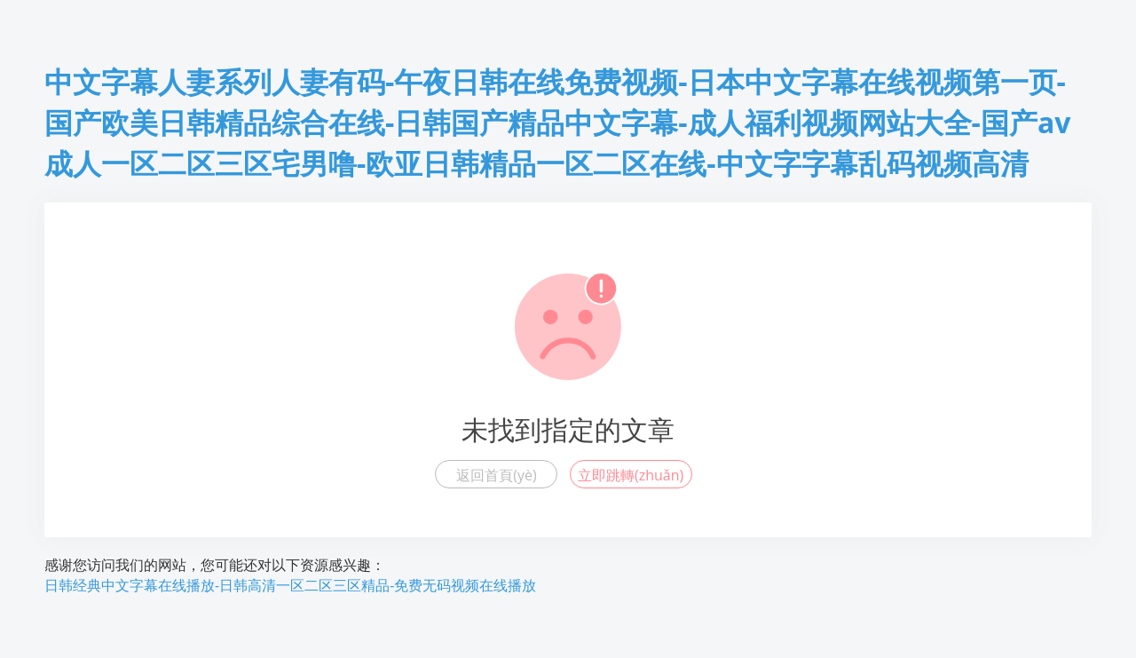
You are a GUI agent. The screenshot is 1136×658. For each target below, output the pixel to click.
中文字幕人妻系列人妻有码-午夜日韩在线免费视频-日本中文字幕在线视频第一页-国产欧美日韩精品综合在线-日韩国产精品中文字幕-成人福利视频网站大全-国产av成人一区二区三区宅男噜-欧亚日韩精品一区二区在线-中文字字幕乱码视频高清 (557, 122)
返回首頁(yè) (496, 475)
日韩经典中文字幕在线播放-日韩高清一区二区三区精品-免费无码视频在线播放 (290, 585)
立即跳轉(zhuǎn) (630, 475)
